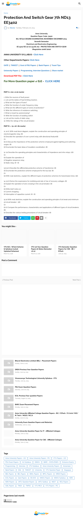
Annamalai (67, 466)
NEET (54, 482)
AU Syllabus (26, 462)
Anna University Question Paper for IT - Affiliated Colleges (37, 431)
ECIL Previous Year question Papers (29, 396)
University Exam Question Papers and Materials (33, 422)
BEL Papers (22, 474)
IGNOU (37, 462)
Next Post (76, 280)
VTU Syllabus (34, 466)
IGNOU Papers (45, 478)
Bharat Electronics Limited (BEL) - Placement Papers (35, 361)
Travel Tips (56, 65)
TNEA (20, 486)
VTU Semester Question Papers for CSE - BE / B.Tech (67, 249)
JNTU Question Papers (26, 482)
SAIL (19, 470)
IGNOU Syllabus (60, 478)
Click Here (38, 54)
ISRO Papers (9, 482)
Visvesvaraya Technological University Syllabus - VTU (36, 378)
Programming (10, 466)
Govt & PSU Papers (28, 65)
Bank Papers (44, 65)
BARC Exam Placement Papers (27, 404)
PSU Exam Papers (11, 462)
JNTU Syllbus (43, 482)
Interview (22, 466)
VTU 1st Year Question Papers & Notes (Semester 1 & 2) (41, 249)
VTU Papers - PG (52, 486)
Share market (57, 71)
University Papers (11, 71)
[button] (3, 4)
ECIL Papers (9, 478)
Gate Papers (22, 478)
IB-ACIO (33, 478)
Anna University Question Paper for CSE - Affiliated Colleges (38, 440)
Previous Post (8, 280)
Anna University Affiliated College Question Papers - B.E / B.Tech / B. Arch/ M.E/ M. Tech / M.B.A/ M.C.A (46, 414)
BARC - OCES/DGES (51, 462)
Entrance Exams (68, 462)
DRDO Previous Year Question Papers (29, 370)
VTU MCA (38, 486)
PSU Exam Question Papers (25, 387)
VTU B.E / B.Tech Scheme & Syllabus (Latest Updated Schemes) (14, 249)
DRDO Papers (61, 474)
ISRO (71, 478)
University (38, 470)
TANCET (14, 65)
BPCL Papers (47, 474)
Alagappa (67, 470)
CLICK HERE (52, 81)
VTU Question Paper (53, 470)
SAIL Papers (9, 486)
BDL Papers (9, 474)
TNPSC (28, 486)
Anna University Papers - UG (15, 458)
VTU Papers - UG (59, 458)
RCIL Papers (64, 482)
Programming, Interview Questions (35, 71)
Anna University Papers (51, 466)
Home (6, 13)
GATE (6, 65)
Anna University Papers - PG (40, 458)
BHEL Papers (34, 474)
